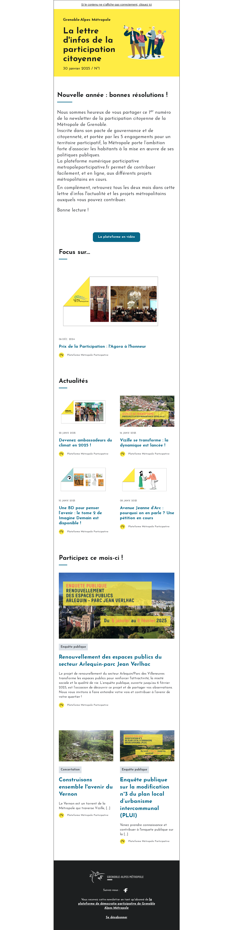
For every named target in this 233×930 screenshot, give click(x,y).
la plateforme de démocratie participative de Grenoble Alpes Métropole (116, 904)
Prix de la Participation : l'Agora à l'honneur (102, 347)
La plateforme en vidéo (116, 237)
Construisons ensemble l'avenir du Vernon (86, 787)
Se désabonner (116, 917)
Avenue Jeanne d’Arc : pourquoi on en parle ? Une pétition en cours (147, 513)
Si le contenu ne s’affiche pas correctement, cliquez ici (116, 4)
